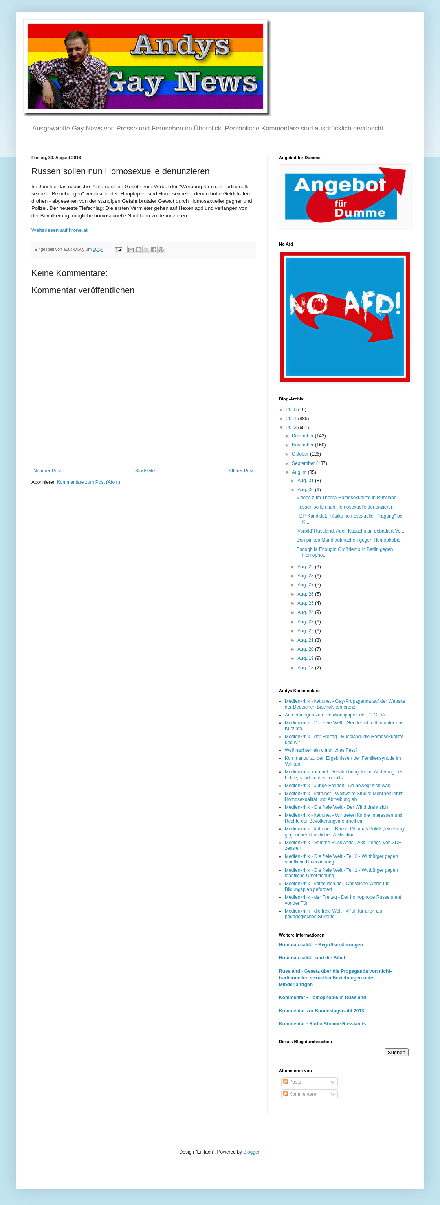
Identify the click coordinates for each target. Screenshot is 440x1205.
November (303, 445)
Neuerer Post (47, 471)
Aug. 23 (306, 622)
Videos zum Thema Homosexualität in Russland (346, 497)
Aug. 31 (306, 480)
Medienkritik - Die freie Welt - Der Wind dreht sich (336, 807)
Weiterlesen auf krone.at (59, 230)
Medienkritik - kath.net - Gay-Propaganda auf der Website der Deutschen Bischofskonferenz (345, 703)
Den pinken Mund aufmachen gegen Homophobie (348, 540)
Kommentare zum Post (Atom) (88, 482)
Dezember (303, 436)
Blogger (251, 1152)
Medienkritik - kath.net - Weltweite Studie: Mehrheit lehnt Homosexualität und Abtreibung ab (344, 796)
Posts (292, 1082)
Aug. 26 (306, 594)
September (304, 463)
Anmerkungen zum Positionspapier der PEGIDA (335, 715)
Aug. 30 (306, 489)
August (300, 472)
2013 (292, 427)
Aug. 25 (306, 603)
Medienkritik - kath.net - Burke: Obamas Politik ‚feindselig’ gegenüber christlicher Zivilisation (345, 831)
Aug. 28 (306, 576)
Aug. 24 (306, 612)
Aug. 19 (306, 658)
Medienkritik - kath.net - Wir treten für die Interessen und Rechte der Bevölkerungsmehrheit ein (343, 817)
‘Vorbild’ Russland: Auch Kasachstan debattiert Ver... (350, 531)
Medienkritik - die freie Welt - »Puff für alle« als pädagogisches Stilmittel (333, 913)
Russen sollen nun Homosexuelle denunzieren (345, 507)
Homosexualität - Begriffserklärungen (321, 945)
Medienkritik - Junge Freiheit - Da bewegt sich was (337, 785)
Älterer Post (241, 471)
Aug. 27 (306, 585)
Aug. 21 (306, 640)
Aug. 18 (306, 667)
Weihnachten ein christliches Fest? (321, 750)
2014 (292, 418)
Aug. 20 (306, 649)
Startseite (145, 471)
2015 (292, 409)
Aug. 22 (306, 631)
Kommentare (299, 1094)
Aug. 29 (306, 566)
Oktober (301, 454)
